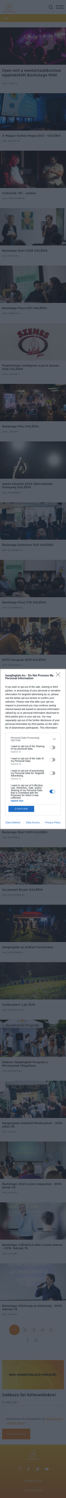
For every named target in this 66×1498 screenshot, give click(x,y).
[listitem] (33, 739)
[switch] (52, 747)
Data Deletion (13, 822)
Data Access (33, 822)
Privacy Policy (52, 822)
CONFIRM (21, 808)
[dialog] (33, 749)
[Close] (59, 675)
